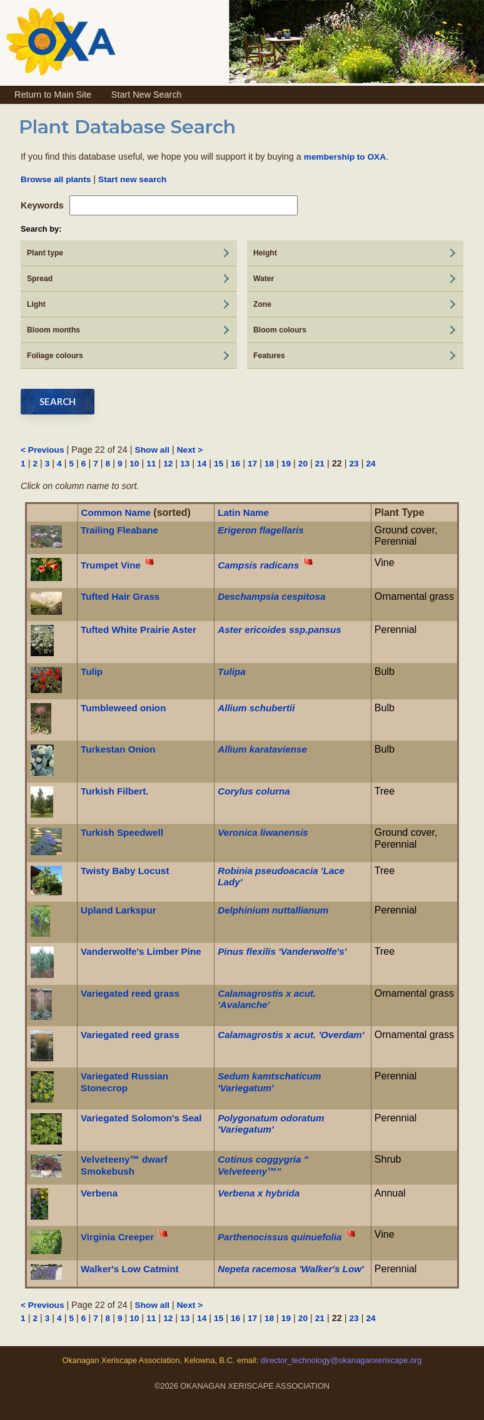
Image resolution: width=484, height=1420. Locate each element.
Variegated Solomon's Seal (141, 1118)
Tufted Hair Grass (120, 596)
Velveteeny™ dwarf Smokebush (124, 1165)
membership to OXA (345, 157)
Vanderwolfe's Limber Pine (141, 951)
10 (134, 463)
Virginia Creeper (117, 1237)
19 (286, 463)
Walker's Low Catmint (130, 1268)
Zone (262, 304)
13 (184, 463)
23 (353, 463)
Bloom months (53, 330)
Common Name (116, 512)
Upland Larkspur (118, 910)
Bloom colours (279, 330)
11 (151, 463)
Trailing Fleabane (119, 530)
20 (303, 463)
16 (235, 463)
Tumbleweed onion (123, 707)
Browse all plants (56, 179)
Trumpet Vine (111, 565)
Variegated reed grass (130, 993)
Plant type (45, 253)
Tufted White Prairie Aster (138, 629)
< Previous (42, 450)
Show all (152, 450)
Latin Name (243, 512)
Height (265, 253)
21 (320, 463)
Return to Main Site (52, 95)
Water (263, 278)
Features (269, 355)
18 (269, 463)
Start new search (132, 179)
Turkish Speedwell (122, 832)
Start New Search (146, 95)
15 (218, 463)
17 (252, 463)
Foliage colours (55, 355)
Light (36, 304)
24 (370, 463)
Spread (40, 278)
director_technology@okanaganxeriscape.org (339, 1360)
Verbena (99, 1193)
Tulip (92, 671)
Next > (190, 450)
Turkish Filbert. (115, 791)
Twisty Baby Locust (125, 870)
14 (201, 463)
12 (168, 463)
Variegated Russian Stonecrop (124, 1082)
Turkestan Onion (118, 749)
